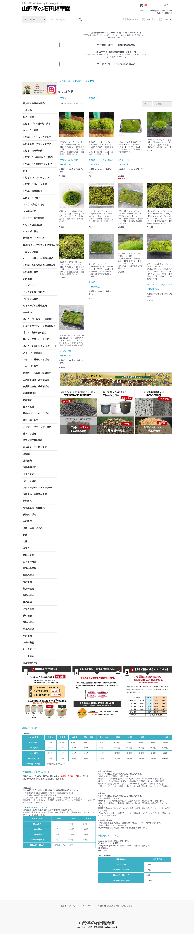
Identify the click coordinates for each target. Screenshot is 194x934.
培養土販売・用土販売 (34, 507)
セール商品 (28, 656)
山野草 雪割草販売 (32, 191)
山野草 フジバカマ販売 (35, 184)
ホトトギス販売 (30, 231)
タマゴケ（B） (94, 98)
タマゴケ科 (88, 80)
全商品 (62, 80)
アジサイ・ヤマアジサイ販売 (37, 427)
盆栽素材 (27, 400)
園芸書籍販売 (29, 467)
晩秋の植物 (28, 622)
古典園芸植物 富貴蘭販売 (36, 379)
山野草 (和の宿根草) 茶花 (36, 123)
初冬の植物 (28, 629)
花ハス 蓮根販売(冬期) (34, 332)
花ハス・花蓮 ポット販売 (36, 339)
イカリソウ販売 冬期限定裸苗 (38, 258)
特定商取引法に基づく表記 (108, 906)
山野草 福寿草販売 (32, 150)
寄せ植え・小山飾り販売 (35, 447)
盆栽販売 (27, 460)
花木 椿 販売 (30, 420)
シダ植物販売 (29, 211)
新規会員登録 (130, 20)
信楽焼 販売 (29, 514)
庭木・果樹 (28, 406)
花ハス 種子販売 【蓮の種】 (38, 319)
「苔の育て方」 (65, 164)
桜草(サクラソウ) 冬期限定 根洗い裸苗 (40, 245)
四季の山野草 (29, 568)
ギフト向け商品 (30, 130)
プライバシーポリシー (86, 906)
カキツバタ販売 (30, 366)
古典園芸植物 (29, 393)
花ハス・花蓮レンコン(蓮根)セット (40, 346)
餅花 (25, 171)
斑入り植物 (28, 117)
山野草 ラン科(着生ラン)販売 (38, 164)
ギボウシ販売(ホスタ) (33, 204)
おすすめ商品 (29, 561)
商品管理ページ (30, 662)
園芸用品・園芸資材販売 (35, 494)
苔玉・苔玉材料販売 (32, 440)
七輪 (25, 541)
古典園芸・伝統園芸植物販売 (37, 373)
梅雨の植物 (28, 595)
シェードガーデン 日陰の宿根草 (39, 326)
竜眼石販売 (28, 555)
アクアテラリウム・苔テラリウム (39, 487)
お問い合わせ (126, 906)
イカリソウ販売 (30, 251)
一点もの (27, 110)
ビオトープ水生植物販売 (35, 305)
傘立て (26, 548)
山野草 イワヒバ (31, 198)
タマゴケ (62, 98)
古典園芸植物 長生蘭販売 (36, 386)
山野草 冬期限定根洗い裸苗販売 (39, 265)
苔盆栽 (26, 454)
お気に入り (148, 20)
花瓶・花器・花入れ (32, 528)
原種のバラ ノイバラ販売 (36, 413)
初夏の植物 (28, 588)
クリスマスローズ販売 (34, 292)
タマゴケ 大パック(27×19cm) (71, 160)
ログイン (165, 20)
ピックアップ (29, 649)
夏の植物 (27, 602)
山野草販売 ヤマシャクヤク (37, 144)
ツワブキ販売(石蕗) (32, 224)
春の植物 (27, 582)
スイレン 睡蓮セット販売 (36, 359)
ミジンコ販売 (29, 481)
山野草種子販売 (30, 272)
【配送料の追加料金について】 (35, 807)
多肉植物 (27, 278)
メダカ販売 (28, 474)
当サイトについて (68, 906)
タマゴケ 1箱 (123, 160)
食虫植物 (27, 312)
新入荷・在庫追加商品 (34, 103)
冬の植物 (27, 636)
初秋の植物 (28, 609)
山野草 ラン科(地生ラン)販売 (38, 157)
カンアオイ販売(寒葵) (33, 218)
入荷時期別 (28, 642)
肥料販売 (27, 501)
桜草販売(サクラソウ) (33, 238)
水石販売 (27, 521)
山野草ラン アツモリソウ (36, 177)
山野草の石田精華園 (46, 9)
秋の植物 (27, 615)
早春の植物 (28, 575)
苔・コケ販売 (29, 433)
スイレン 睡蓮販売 (32, 352)
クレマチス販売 (30, 299)
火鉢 (25, 534)
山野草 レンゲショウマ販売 (37, 137)
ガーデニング (30, 285)
